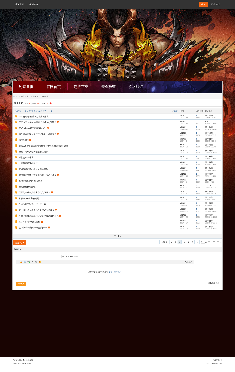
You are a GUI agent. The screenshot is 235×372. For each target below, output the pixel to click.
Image (24, 261)
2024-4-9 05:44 (210, 182)
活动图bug (23, 140)
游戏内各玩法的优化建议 (30, 181)
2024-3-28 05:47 (211, 223)
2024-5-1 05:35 (210, 147)
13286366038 (210, 121)
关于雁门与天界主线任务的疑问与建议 (36, 210)
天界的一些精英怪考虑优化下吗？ (34, 192)
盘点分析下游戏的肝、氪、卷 (32, 204)
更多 (45, 111)
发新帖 (18, 243)
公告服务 (34, 96)
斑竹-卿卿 (209, 139)
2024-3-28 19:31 (211, 211)
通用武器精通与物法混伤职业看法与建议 (38, 175)
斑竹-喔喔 (209, 115)
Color (21, 261)
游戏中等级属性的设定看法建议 (33, 151)
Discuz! (26, 360)
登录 (110, 272)
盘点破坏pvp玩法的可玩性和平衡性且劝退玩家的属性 (43, 146)
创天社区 (14, 96)
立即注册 (215, 4)
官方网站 (216, 360)
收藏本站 (34, 4)
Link (28, 261)
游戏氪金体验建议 (27, 187)
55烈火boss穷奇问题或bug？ (32, 128)
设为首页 (19, 4)
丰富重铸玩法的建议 (28, 163)
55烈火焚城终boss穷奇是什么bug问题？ (37, 122)
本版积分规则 (213, 283)
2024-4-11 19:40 (211, 158)
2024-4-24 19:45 (211, 153)
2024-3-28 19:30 (211, 217)
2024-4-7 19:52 (210, 199)
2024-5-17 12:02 (211, 123)
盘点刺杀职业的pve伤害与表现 (33, 227)
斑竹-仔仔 (209, 191)
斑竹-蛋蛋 (209, 133)
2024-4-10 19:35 (211, 170)
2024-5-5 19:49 (210, 141)
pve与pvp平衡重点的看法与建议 (34, 116)
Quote (32, 261)
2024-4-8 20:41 (210, 188)
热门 (31, 111)
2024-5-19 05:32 (211, 117)
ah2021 (183, 115)
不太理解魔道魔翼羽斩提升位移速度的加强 (39, 216)
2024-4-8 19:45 (210, 194)
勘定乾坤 (24, 96)
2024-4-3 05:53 (210, 205)
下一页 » (117, 236)
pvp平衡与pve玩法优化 (29, 221)
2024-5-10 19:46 (211, 129)
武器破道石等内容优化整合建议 (33, 169)
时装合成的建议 (26, 157)
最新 (26, 111)
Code (36, 261)
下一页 (216, 242)
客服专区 (18, 103)
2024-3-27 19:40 (211, 229)
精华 (40, 111)
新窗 (176, 111)
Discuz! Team (26, 363)
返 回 (165, 242)
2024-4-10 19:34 (211, 176)
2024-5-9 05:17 (210, 135)
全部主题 (17, 111)
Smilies (39, 261)
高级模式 (188, 262)
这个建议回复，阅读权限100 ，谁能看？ (37, 134)
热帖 (35, 111)
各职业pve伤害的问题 (29, 198)
